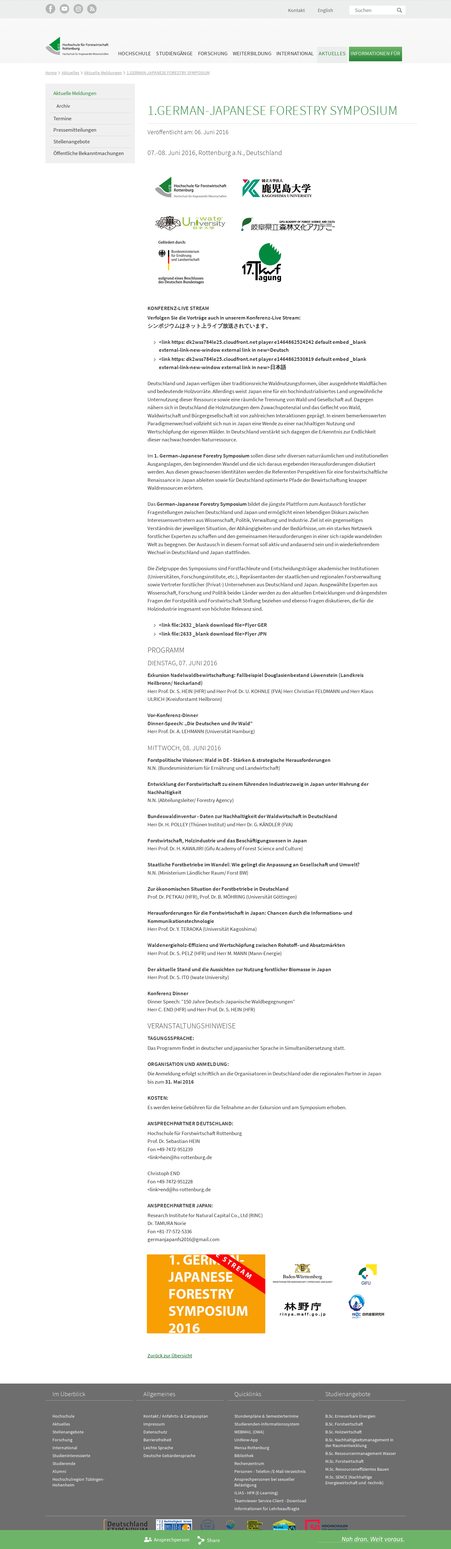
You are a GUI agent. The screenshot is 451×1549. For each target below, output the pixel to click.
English (325, 10)
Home (51, 72)
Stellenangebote (71, 141)
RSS (92, 9)
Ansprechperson (171, 1539)
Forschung (213, 53)
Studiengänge (174, 53)
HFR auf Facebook (50, 9)
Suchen (400, 10)
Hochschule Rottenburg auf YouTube (64, 9)
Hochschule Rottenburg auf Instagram (78, 9)
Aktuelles (332, 53)
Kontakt (296, 10)
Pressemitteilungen (74, 129)
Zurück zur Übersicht (170, 1355)
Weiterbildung (252, 53)
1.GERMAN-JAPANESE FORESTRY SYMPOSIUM (172, 72)
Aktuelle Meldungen (103, 72)
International (295, 53)
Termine (62, 118)
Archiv (63, 106)
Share (213, 1540)
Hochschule (134, 53)
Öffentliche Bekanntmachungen (88, 153)
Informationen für (375, 53)
